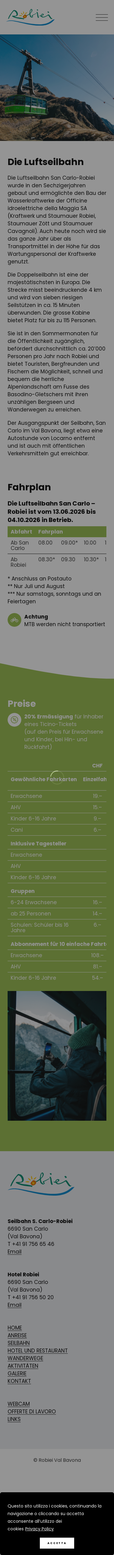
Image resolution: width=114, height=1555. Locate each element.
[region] (57, 1523)
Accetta (57, 1543)
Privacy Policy (39, 1529)
